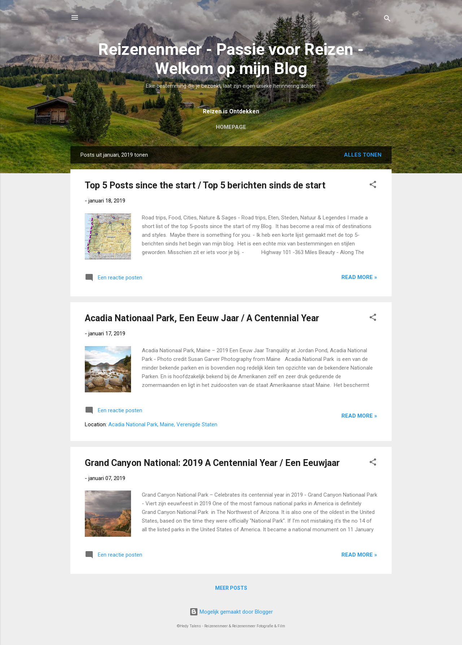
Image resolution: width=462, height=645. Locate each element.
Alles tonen (363, 155)
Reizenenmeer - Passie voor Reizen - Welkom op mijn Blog (231, 59)
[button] (373, 185)
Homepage (231, 127)
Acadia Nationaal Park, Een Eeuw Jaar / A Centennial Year (202, 318)
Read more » (359, 277)
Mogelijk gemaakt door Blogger (231, 612)
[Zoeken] (387, 20)
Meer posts (231, 588)
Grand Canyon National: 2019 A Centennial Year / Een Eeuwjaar (212, 463)
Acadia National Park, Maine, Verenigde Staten (162, 424)
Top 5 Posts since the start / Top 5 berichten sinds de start (205, 185)
